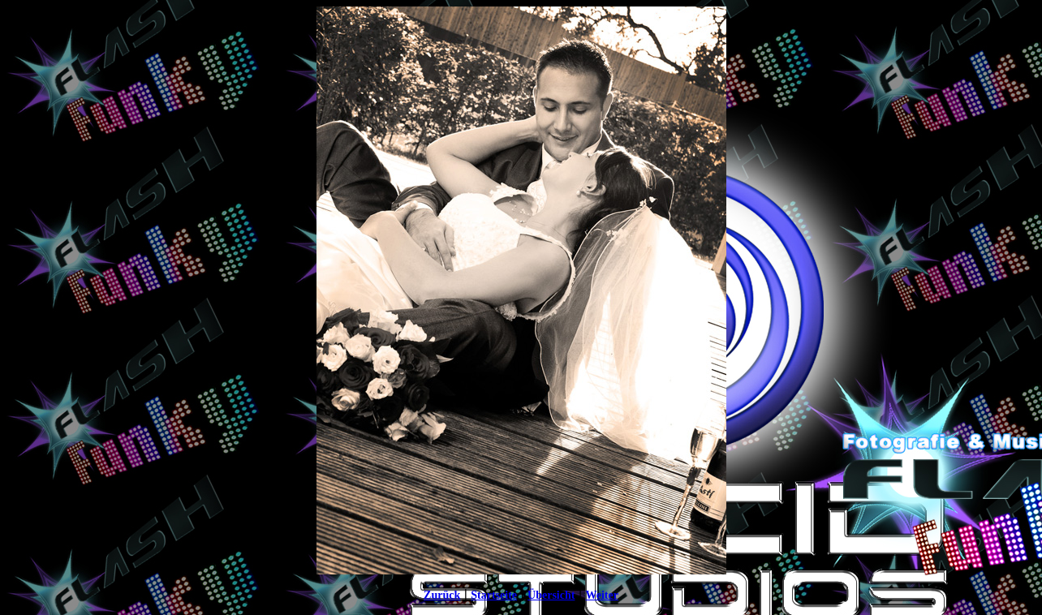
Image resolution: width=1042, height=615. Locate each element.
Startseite (494, 595)
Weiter (601, 595)
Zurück (442, 595)
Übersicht (551, 595)
